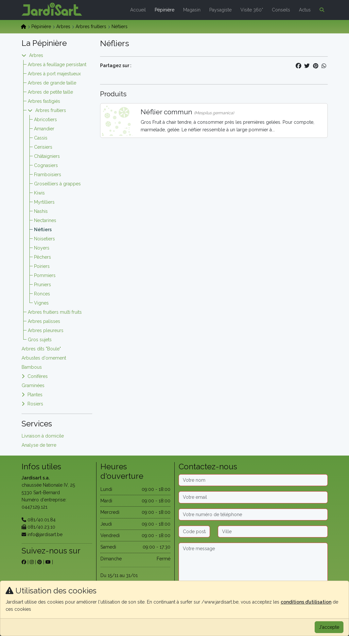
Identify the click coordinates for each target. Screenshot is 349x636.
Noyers (41, 248)
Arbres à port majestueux (54, 73)
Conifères (37, 376)
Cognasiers (46, 165)
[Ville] (273, 531)
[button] (320, 10)
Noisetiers (44, 238)
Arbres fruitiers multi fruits (55, 312)
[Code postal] (194, 531)
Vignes (41, 303)
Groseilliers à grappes (57, 183)
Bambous (32, 367)
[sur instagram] (32, 562)
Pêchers (42, 257)
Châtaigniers (47, 156)
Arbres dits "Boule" (41, 348)
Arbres (63, 26)
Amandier (44, 128)
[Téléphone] (253, 514)
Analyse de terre (39, 445)
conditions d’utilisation (306, 602)
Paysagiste (220, 9)
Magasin (192, 9)
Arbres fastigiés (44, 101)
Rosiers (35, 403)
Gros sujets (40, 339)
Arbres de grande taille (52, 82)
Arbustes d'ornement (44, 358)
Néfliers (43, 229)
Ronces (42, 293)
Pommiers (45, 275)
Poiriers (42, 266)
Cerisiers (43, 147)
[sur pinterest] (39, 562)
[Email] (253, 497)
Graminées (33, 385)
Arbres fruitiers (91, 26)
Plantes (35, 394)
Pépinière (164, 9)
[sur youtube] (48, 562)
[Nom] (253, 480)
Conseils (281, 9)
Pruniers (42, 284)
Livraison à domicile (43, 436)
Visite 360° (251, 9)
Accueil (138, 9)
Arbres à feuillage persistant (57, 64)
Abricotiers (45, 119)
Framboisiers (47, 174)
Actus (305, 9)
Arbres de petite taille (50, 92)
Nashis (41, 211)
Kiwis (39, 193)
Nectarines (45, 220)
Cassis (40, 137)
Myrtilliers (44, 202)
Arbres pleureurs (45, 330)
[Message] (253, 563)
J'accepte (329, 627)
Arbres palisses (44, 321)
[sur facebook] (24, 562)
